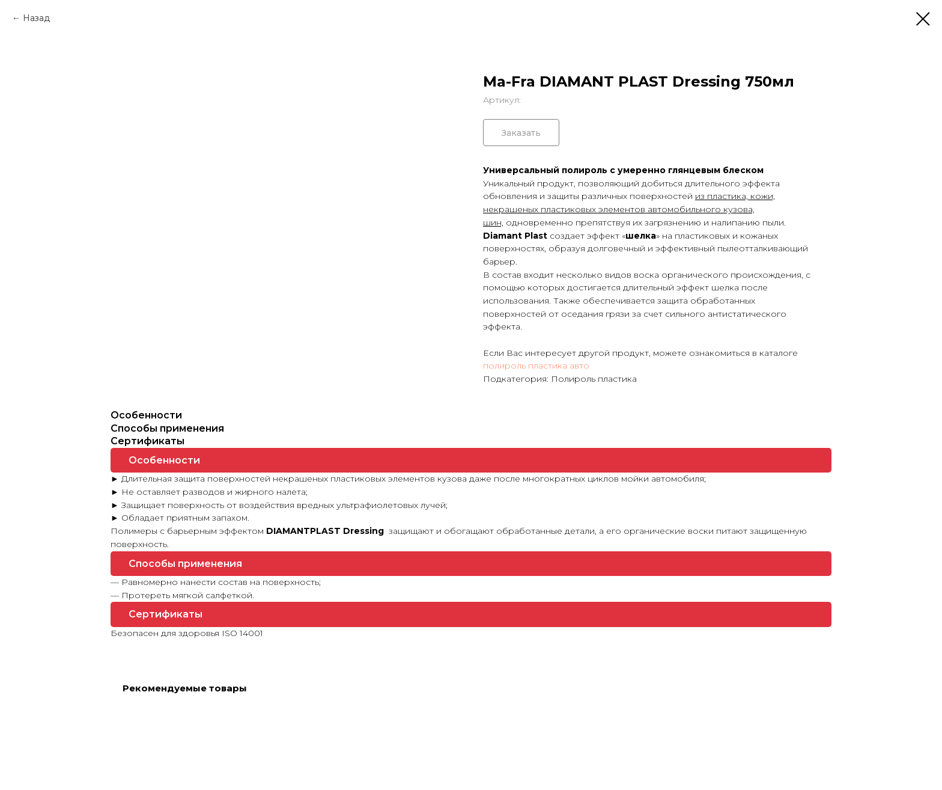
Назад (36, 18)
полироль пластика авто (536, 365)
